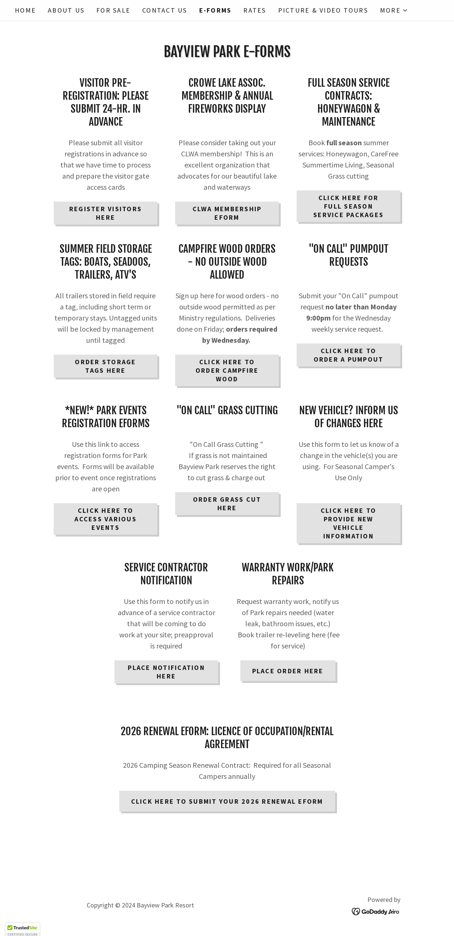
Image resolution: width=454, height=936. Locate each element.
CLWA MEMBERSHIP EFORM (227, 213)
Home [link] (25, 10)
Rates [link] (254, 10)
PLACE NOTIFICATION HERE (166, 671)
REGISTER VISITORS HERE (105, 213)
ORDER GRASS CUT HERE (227, 503)
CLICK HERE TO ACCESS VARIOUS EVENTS (105, 519)
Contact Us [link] (164, 10)
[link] (376, 910)
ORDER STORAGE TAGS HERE (105, 366)
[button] (394, 10)
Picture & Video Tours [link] (323, 10)
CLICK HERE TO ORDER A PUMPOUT (349, 355)
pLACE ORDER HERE (288, 671)
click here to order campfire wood (227, 370)
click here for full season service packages (348, 206)
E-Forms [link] (215, 10)
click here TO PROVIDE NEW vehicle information (348, 523)
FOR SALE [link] (113, 10)
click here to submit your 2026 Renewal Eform (227, 801)
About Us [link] (66, 10)
